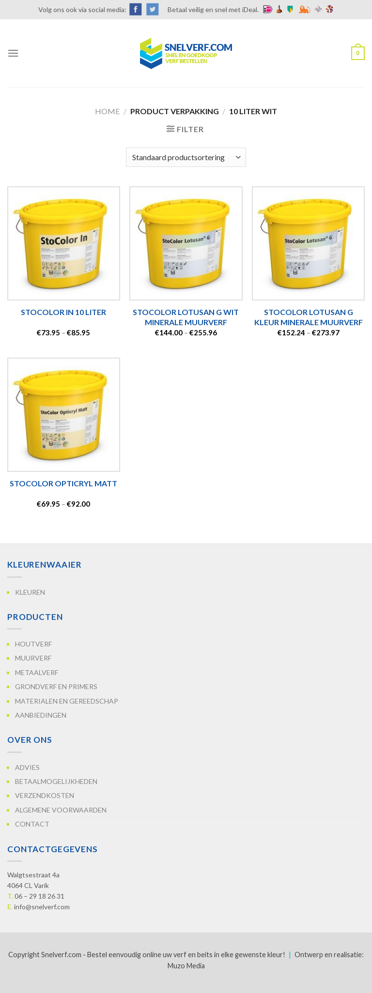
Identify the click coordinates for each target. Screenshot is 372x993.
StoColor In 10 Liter (63, 311)
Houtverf (33, 644)
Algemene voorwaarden (61, 810)
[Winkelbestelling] (186, 157)
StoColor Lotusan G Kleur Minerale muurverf (308, 317)
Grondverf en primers (56, 686)
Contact (32, 824)
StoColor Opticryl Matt (63, 483)
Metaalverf (36, 672)
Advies (27, 767)
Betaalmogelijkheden (56, 781)
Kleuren (30, 592)
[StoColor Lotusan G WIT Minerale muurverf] (185, 243)
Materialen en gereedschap (66, 701)
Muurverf (33, 658)
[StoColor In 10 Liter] (63, 243)
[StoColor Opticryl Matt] (63, 415)
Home (107, 111)
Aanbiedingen (40, 715)
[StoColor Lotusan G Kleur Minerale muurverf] (308, 243)
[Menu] (13, 53)
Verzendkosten (44, 795)
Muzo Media (186, 966)
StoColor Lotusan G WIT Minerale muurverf (186, 317)
